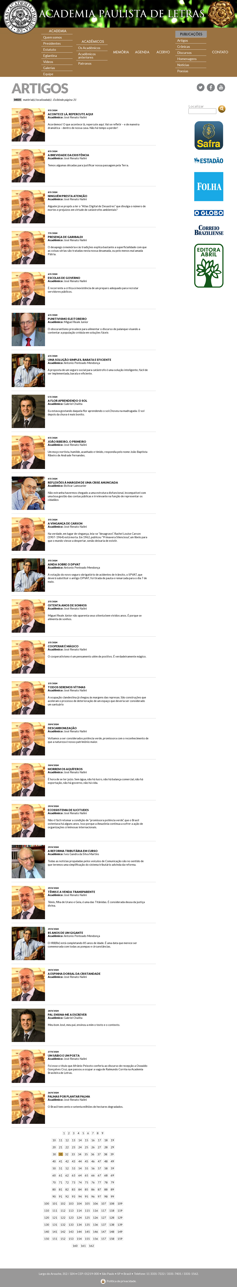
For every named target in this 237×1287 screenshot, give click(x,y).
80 (54, 1189)
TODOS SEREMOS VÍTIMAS (66, 687)
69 (112, 1175)
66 (93, 1175)
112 (63, 1210)
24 (80, 1147)
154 (79, 1238)
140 (47, 1231)
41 (60, 1161)
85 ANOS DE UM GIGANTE (65, 932)
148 (112, 1231)
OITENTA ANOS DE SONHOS (67, 605)
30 (54, 1154)
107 (104, 1203)
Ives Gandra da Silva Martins (81, 854)
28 (106, 1147)
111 (55, 1210)
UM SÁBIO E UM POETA (64, 1055)
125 (87, 1217)
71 (60, 1182)
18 (106, 1140)
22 (67, 1147)
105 (87, 1203)
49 (112, 1161)
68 (106, 1175)
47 (99, 1161)
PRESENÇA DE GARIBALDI (65, 237)
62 (67, 1175)
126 (95, 1217)
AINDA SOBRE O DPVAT (64, 564)
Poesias (182, 71)
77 (99, 1182)
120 (47, 1217)
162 (91, 1245)
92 (67, 1196)
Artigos (182, 40)
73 (73, 1182)
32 (66, 1154)
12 (67, 1140)
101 (55, 1203)
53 (73, 1168)
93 (73, 1196)
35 (86, 1154)
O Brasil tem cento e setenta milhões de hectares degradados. (85, 1106)
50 (54, 1168)
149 (120, 1231)
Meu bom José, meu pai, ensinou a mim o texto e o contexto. (84, 1024)
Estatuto (49, 49)
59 (112, 1168)
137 (104, 1224)
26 (93, 1147)
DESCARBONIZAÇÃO (62, 728)
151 (55, 1238)
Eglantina (50, 56)
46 (93, 1161)
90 (54, 1196)
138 (112, 1224)
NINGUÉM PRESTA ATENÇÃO (67, 196)
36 (92, 1154)
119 (120, 1210)
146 (95, 1231)
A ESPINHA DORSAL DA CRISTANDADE (74, 973)
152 (63, 1238)
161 (83, 1245)
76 (93, 1182)
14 (80, 1140)
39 (112, 1154)
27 (99, 1147)
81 (60, 1189)
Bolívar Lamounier (75, 485)
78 (106, 1182)
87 (99, 1189)
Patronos (84, 63)
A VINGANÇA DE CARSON (65, 523)
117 (104, 1210)
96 (93, 1196)
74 (80, 1182)
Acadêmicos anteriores (87, 55)
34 (79, 1154)
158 (112, 1238)
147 (104, 1231)
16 (93, 1140)
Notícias (183, 65)
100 (47, 1203)
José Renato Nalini (75, 117)
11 (60, 1140)
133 (71, 1224)
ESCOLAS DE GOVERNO (64, 277)
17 (99, 1140)
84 (80, 1189)
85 (86, 1189)
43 (73, 1161)
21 (60, 1147)
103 (71, 1203)
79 (112, 1182)
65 (86, 1175)
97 (99, 1196)
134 (79, 1224)
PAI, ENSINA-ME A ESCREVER (67, 1014)
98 (106, 1196)
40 (54, 1161)
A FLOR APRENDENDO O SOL (67, 400)
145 (87, 1231)
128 (112, 1217)
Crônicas (183, 46)
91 (60, 1196)
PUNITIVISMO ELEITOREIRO (67, 318)
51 (60, 1168)
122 (63, 1217)
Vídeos (48, 62)
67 (99, 1175)
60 (54, 1175)
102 (63, 1203)
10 (54, 1140)
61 (60, 1175)
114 (79, 1210)
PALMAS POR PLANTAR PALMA (69, 1096)
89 (112, 1189)
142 (63, 1231)
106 (95, 1203)
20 (54, 1147)
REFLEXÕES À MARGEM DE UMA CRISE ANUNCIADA (83, 482)
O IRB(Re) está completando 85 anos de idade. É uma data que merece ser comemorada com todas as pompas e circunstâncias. (92, 944)
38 (105, 1154)
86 (93, 1189)
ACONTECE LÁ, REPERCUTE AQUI (70, 114)
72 (67, 1182)
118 (112, 1210)
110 (47, 1210)
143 (71, 1231)
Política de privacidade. (121, 1281)
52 (67, 1168)
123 (71, 1217)
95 (86, 1196)
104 (79, 1203)
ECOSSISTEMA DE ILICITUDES (68, 810)
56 (93, 1168)
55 (86, 1168)
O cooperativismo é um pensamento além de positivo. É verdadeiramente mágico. (97, 656)
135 (87, 1224)
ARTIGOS (39, 88)
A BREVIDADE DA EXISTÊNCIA (68, 155)
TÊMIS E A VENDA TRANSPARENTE (71, 891)
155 (87, 1238)
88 (106, 1189)
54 (80, 1168)
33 (73, 1154)
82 (67, 1189)
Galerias (49, 68)
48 (106, 1161)
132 (63, 1224)
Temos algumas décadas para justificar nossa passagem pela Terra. (88, 165)
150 (47, 1238)
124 (79, 1217)
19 (112, 1140)
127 (104, 1217)
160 (75, 1245)
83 (73, 1189)
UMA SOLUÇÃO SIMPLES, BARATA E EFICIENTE (79, 359)
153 (71, 1238)
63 (73, 1175)
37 (99, 1154)
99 (112, 1196)
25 (86, 1147)
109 (120, 1203)
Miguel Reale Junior (76, 322)
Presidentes (52, 43)
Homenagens (187, 59)
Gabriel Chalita (73, 403)
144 (79, 1231)
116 (95, 1210)
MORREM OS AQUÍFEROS (65, 769)
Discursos (184, 53)
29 (112, 1147)
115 (87, 1210)
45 (86, 1161)
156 (95, 1238)
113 (71, 1210)
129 (120, 1217)
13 (73, 1140)
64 (80, 1175)
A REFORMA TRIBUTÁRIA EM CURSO (73, 851)
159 (120, 1238)
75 (86, 1182)
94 (80, 1196)
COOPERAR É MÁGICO (63, 646)
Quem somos (52, 37)
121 (55, 1217)
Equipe (48, 74)
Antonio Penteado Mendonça (82, 362)
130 (47, 1224)
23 (73, 1147)
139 (120, 1224)
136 (95, 1224)
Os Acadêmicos (89, 48)
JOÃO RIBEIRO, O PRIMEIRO (67, 441)
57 (99, 1168)
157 (104, 1238)
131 (55, 1224)
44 (80, 1161)
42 (67, 1161)
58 (106, 1168)
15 (86, 1140)
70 (54, 1182)
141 (55, 1231)
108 (112, 1203)
